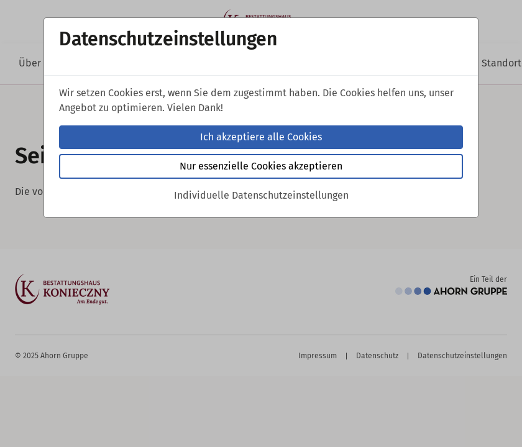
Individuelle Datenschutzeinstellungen (261, 195)
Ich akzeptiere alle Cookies (261, 137)
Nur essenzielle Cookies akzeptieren (261, 166)
